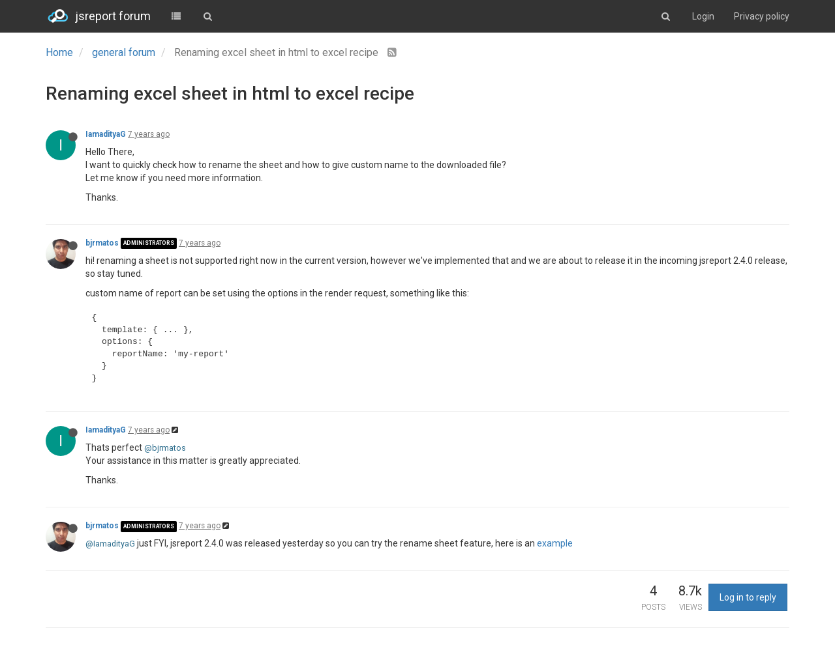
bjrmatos (102, 243)
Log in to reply (748, 597)
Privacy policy (761, 16)
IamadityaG (105, 134)
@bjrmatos (165, 448)
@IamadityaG (110, 543)
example (555, 543)
